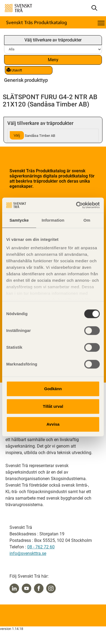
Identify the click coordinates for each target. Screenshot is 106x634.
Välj (17, 135)
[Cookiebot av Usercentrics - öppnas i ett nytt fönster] (76, 205)
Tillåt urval (53, 406)
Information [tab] (53, 220)
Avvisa (53, 424)
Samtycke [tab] (19, 220)
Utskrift (14, 70)
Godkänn (53, 388)
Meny (53, 59)
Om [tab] (86, 220)
